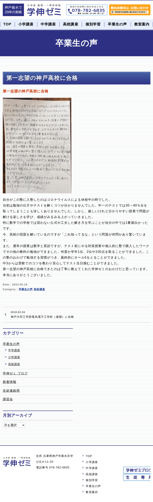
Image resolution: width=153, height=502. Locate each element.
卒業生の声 (117, 24)
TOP (7, 24)
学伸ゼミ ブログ (15, 373)
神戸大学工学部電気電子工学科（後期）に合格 (42, 314)
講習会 (8, 399)
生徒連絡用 (11, 390)
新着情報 (10, 382)
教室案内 (142, 24)
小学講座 (26, 24)
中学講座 (48, 24)
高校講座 (70, 24)
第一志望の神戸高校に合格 (42, 78)
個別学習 (93, 24)
